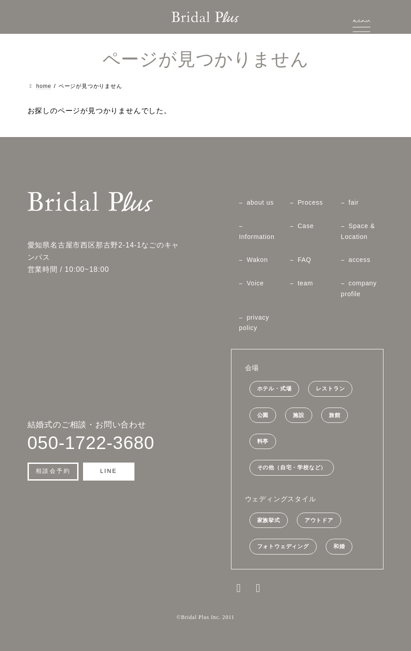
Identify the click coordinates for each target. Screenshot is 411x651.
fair (354, 202)
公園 (263, 415)
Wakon (257, 260)
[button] (53, 472)
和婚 (339, 547)
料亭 (263, 441)
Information (257, 236)
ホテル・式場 (274, 389)
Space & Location (358, 231)
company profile (359, 289)
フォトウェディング (283, 547)
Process (310, 202)
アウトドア (319, 520)
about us (260, 202)
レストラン (330, 389)
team (305, 283)
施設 (299, 415)
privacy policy (254, 323)
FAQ (304, 260)
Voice (255, 283)
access (359, 260)
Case (306, 225)
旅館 (335, 415)
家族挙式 (268, 520)
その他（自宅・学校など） (292, 468)
